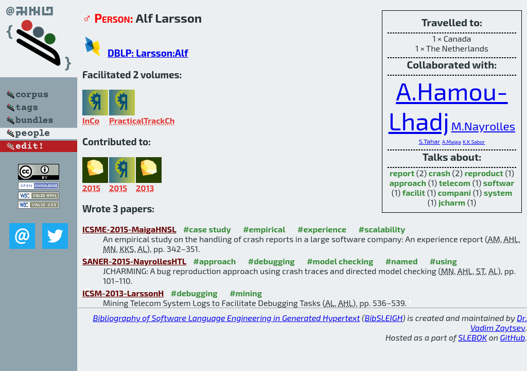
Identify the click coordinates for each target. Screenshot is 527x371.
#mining (246, 293)
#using (443, 261)
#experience (321, 229)
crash (439, 173)
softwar (498, 183)
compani (454, 192)
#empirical (264, 229)
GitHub (512, 337)
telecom (454, 183)
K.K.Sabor (474, 142)
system (498, 192)
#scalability (382, 229)
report (402, 173)
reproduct (484, 173)
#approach (215, 261)
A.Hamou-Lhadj (448, 106)
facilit (413, 192)
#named (401, 261)
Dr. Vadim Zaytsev (498, 322)
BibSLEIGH (383, 318)
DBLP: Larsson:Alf (148, 53)
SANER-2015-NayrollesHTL (134, 261)
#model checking (340, 261)
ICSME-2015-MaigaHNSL (129, 229)
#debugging (271, 261)
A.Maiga (451, 142)
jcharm (451, 202)
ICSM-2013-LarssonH (123, 293)
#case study (207, 229)
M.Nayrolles (483, 126)
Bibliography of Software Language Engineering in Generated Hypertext (226, 318)
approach (408, 183)
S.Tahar (430, 141)
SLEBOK (472, 337)
